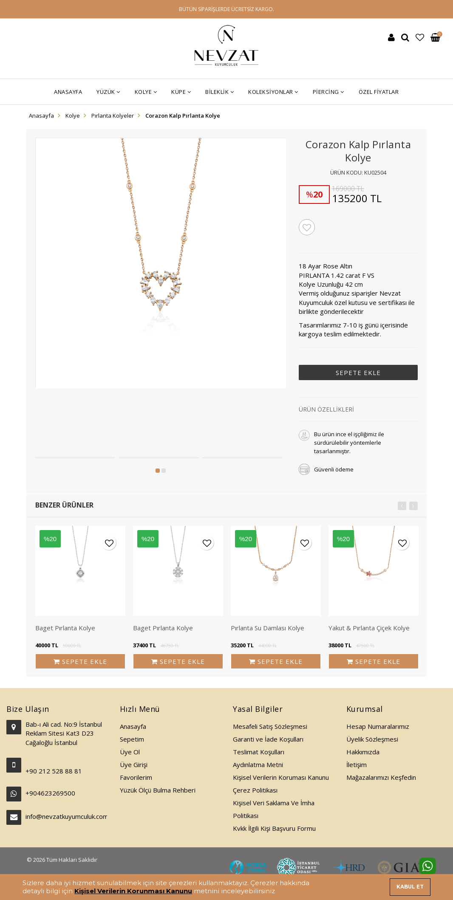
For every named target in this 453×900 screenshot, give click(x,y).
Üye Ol (130, 752)
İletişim (356, 764)
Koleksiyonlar (273, 92)
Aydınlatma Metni (258, 764)
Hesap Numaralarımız (377, 726)
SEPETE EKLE (358, 372)
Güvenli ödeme (334, 469)
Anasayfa (68, 92)
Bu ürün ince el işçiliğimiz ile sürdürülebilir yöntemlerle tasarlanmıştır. (349, 442)
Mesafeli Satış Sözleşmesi (270, 726)
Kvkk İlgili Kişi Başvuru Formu (274, 828)
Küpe (181, 92)
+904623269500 (50, 793)
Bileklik (219, 92)
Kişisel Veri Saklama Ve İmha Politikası (273, 809)
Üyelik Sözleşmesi (372, 739)
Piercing (328, 92)
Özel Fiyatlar (379, 92)
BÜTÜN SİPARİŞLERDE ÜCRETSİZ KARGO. (226, 9)
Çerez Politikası (255, 790)
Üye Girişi (133, 764)
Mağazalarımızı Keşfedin (381, 777)
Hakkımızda (362, 752)
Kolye (146, 92)
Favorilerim (136, 777)
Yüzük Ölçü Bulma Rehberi (157, 790)
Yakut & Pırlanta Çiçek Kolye (369, 628)
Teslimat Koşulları (258, 752)
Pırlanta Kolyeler (112, 115)
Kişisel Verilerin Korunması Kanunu (133, 891)
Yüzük (108, 92)
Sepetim (132, 739)
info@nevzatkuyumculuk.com (66, 816)
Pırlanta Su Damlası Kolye (267, 628)
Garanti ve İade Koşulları (268, 739)
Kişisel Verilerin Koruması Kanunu (281, 777)
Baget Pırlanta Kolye (65, 628)
